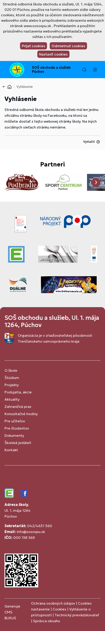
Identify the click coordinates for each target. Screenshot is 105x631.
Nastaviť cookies (53, 54)
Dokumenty (14, 435)
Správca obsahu (46, 621)
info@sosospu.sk (31, 531)
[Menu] (95, 69)
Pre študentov (16, 428)
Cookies (60, 609)
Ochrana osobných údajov (53, 603)
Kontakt (11, 450)
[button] (84, 69)
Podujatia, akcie (18, 392)
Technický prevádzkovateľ (77, 615)
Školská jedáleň (17, 442)
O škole (10, 370)
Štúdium (11, 377)
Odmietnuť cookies (68, 46)
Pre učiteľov (14, 421)
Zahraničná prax (17, 406)
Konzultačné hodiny (21, 413)
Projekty (11, 385)
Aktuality (12, 399)
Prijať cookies (33, 46)
